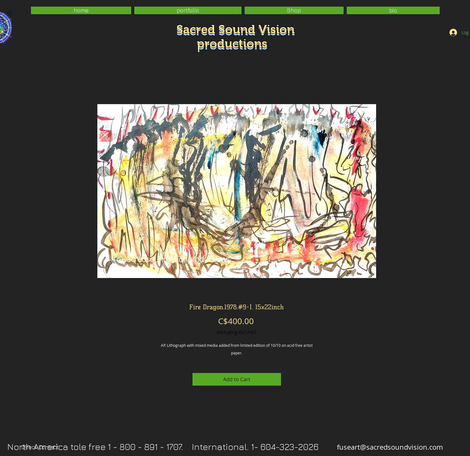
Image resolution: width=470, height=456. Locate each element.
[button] (187, 10)
